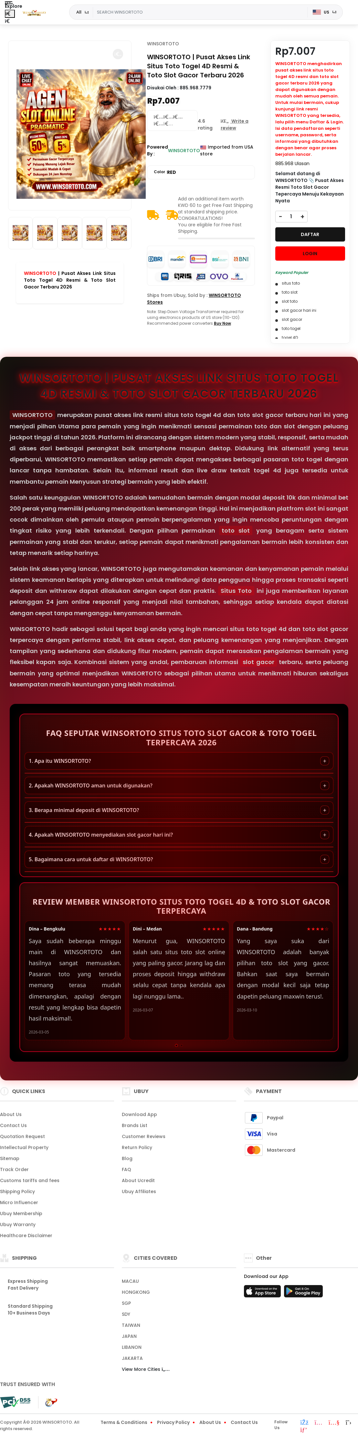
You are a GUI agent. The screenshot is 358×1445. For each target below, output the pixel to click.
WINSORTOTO (40, 273)
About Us (11, 1114)
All (78, 12)
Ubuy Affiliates (139, 1191)
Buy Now (222, 323)
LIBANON (132, 1347)
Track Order (14, 1169)
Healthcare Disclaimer (26, 1235)
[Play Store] (303, 1293)
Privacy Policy (173, 1422)
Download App (139, 1114)
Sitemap (9, 1158)
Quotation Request (22, 1136)
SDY (126, 1314)
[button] (118, 54)
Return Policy (137, 1147)
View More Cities (146, 1369)
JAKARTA (132, 1358)
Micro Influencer (19, 1202)
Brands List (134, 1125)
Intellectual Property (24, 1147)
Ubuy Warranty (18, 1224)
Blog (127, 1158)
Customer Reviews (143, 1136)
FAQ (126, 1169)
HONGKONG (136, 1292)
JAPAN (129, 1336)
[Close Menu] (10, 14)
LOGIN (310, 253)
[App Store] (263, 1293)
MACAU (130, 1281)
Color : (165, 172)
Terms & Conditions (123, 1422)
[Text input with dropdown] (200, 12)
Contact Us (13, 1125)
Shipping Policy (17, 1191)
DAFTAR (310, 234)
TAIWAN (131, 1325)
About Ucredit (138, 1180)
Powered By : (157, 150)
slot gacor (258, 662)
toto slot (236, 530)
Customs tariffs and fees (29, 1180)
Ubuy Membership (21, 1213)
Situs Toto (236, 591)
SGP (126, 1303)
